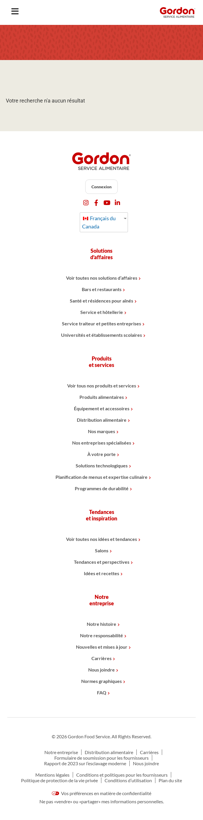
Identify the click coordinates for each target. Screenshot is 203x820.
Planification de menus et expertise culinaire (101, 477)
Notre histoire (101, 624)
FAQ (101, 692)
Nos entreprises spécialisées (101, 442)
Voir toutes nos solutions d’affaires (101, 278)
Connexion (101, 186)
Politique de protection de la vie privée (59, 780)
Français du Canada (99, 222)
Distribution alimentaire (101, 420)
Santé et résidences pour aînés (101, 300)
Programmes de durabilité (102, 488)
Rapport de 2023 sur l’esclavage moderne (85, 763)
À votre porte (101, 454)
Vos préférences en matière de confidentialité (102, 793)
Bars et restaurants (102, 289)
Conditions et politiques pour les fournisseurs (122, 775)
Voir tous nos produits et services (101, 385)
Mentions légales (52, 775)
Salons (101, 550)
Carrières (101, 658)
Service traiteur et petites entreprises (101, 323)
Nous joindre (101, 669)
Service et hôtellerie (101, 312)
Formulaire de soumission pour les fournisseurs (101, 758)
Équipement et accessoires (101, 408)
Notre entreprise (61, 752)
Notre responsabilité (101, 635)
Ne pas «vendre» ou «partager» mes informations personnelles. (101, 801)
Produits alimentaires (101, 397)
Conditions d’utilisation (128, 780)
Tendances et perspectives (101, 562)
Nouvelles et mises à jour (101, 647)
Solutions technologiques (102, 465)
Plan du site (170, 780)
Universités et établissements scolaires (101, 335)
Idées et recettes (101, 573)
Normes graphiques (101, 681)
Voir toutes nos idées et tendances (101, 539)
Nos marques (101, 431)
